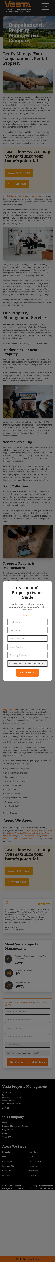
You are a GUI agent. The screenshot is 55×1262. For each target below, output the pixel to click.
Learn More (27, 615)
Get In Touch (27, 672)
